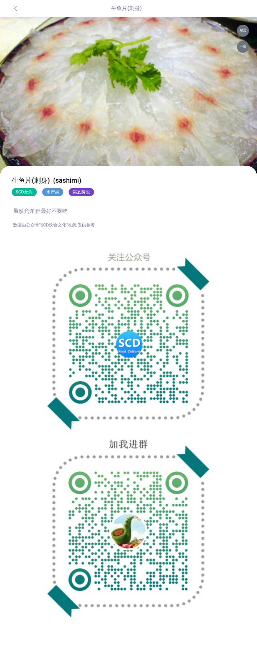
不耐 (243, 46)
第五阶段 (81, 191)
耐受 (243, 30)
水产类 (52, 191)
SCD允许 (24, 191)
